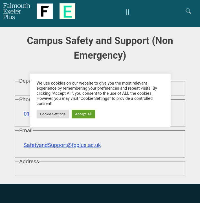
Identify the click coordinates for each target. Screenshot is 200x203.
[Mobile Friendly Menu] (127, 11)
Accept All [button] (83, 114)
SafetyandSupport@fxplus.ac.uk (62, 145)
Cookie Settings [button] (53, 114)
